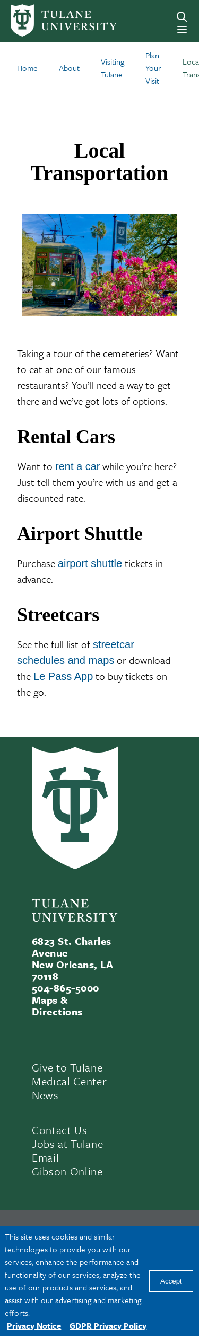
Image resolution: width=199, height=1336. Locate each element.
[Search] (182, 17)
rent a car (77, 466)
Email (45, 1157)
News (45, 1095)
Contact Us (60, 1130)
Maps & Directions (57, 1006)
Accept (171, 1281)
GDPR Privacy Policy (108, 1325)
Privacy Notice (34, 1325)
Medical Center (69, 1081)
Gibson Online (67, 1171)
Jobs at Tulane (67, 1144)
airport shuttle (90, 563)
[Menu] (182, 29)
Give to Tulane (67, 1067)
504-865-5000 (65, 987)
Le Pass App (63, 676)
